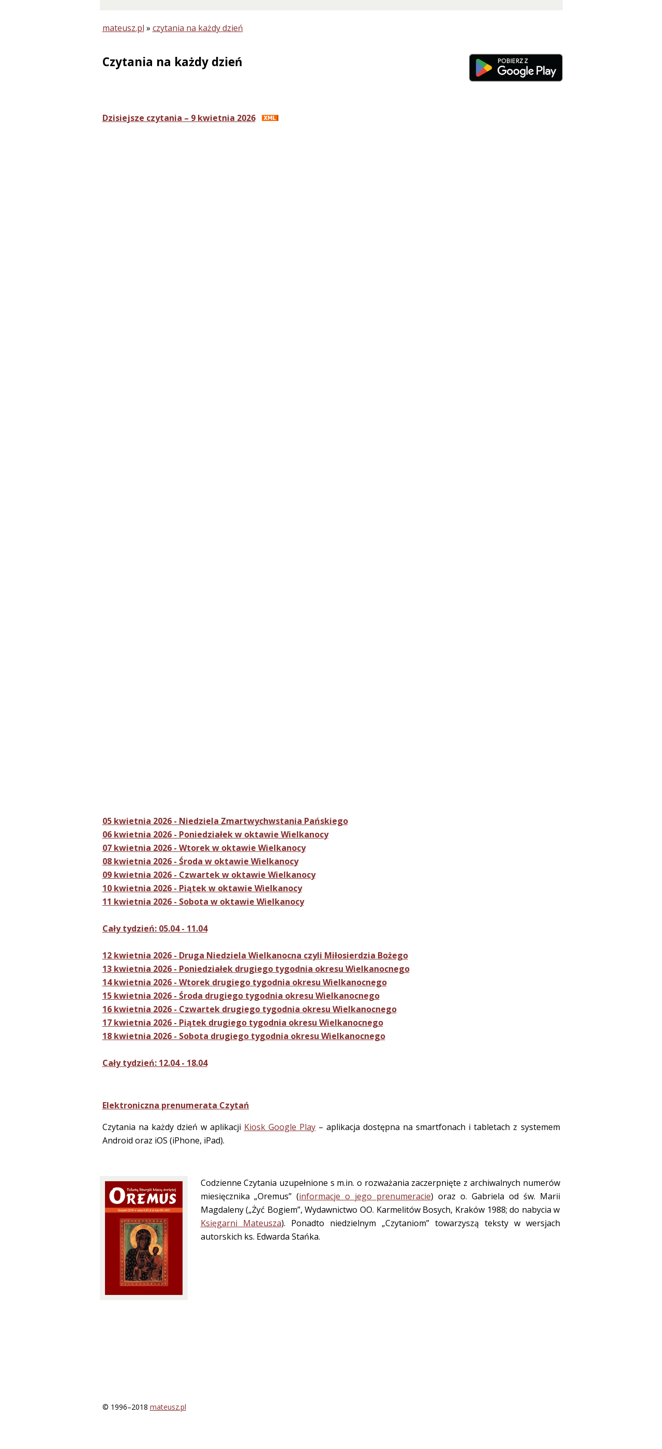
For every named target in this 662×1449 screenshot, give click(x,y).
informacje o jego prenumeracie (365, 1196)
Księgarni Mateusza (241, 1223)
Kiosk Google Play (279, 1127)
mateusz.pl (123, 28)
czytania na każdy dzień (198, 28)
